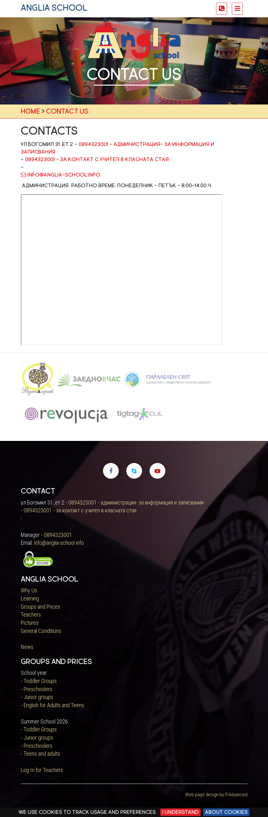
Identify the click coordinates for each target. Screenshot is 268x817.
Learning (30, 598)
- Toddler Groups (39, 681)
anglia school (54, 8)
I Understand (180, 812)
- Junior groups (37, 697)
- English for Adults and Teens (52, 705)
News (27, 647)
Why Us (29, 590)
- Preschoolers (36, 689)
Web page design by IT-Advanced (216, 794)
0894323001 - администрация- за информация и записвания (135, 502)
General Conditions (41, 631)
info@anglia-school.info (60, 174)
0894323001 (58, 535)
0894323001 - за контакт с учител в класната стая (97, 159)
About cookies (226, 812)
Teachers (31, 614)
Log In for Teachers (42, 770)
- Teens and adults (40, 753)
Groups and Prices (40, 606)
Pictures (29, 622)
